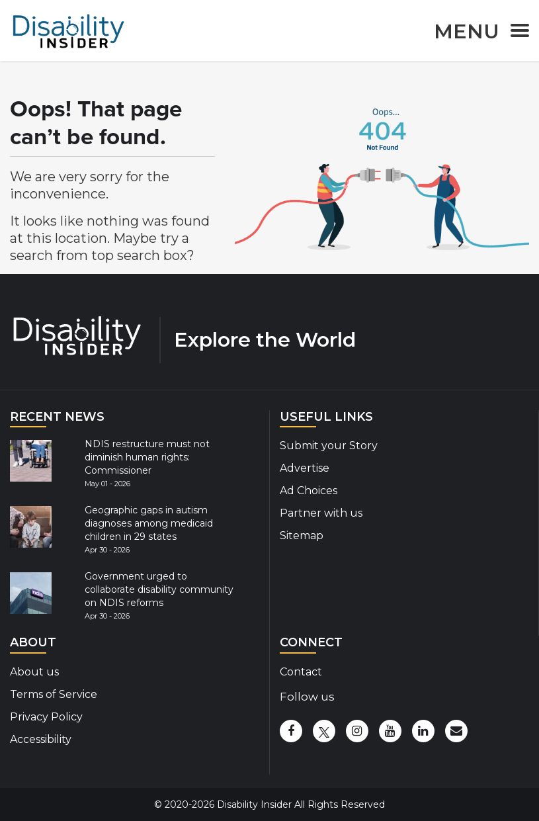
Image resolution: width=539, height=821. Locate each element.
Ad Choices (308, 490)
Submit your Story (329, 445)
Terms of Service (53, 694)
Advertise (304, 468)
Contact (301, 672)
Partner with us (321, 513)
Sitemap (301, 535)
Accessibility (40, 739)
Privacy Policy (46, 717)
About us (34, 672)
